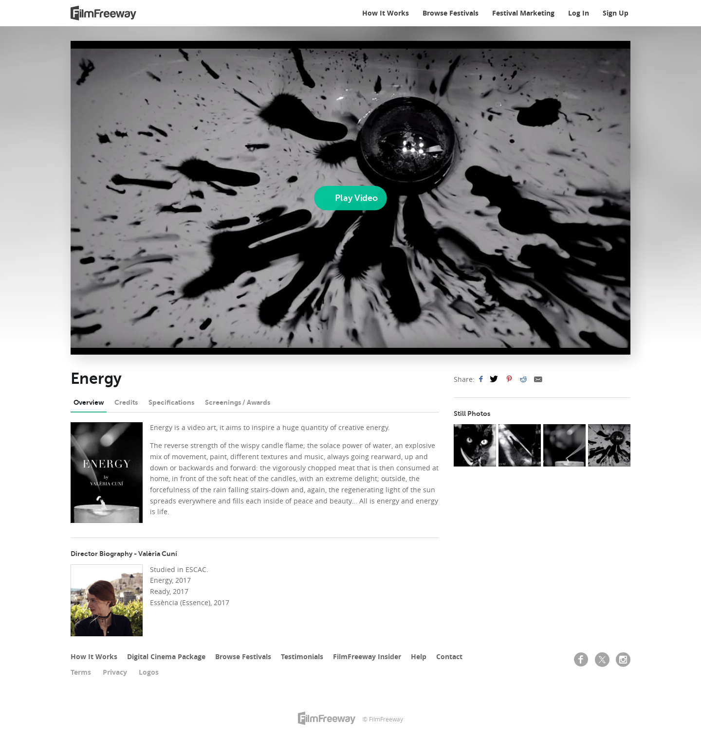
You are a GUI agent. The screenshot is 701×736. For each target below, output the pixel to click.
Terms (81, 672)
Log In (578, 13)
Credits (126, 402)
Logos (149, 672)
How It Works (385, 13)
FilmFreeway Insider (367, 656)
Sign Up (615, 13)
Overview (89, 402)
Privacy (115, 672)
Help (418, 656)
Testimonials (302, 656)
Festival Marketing (523, 13)
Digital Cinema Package (166, 656)
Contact (449, 656)
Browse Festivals (451, 13)
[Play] (350, 198)
